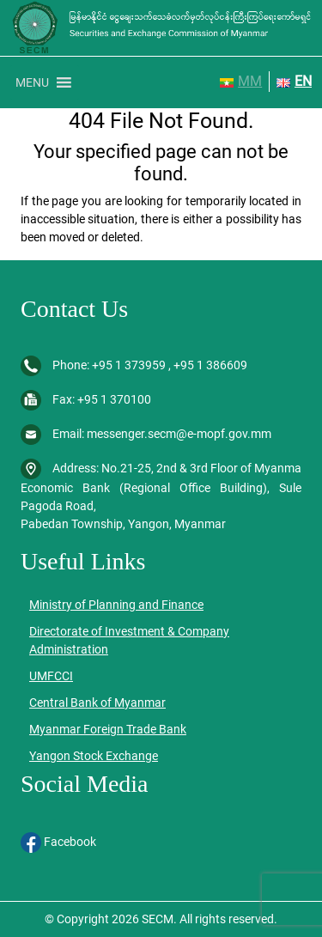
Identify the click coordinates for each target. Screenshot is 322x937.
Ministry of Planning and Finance (116, 604)
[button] (32, 82)
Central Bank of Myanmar (97, 702)
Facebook (58, 842)
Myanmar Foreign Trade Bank (107, 729)
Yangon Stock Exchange (93, 756)
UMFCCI (51, 676)
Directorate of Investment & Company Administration (129, 640)
